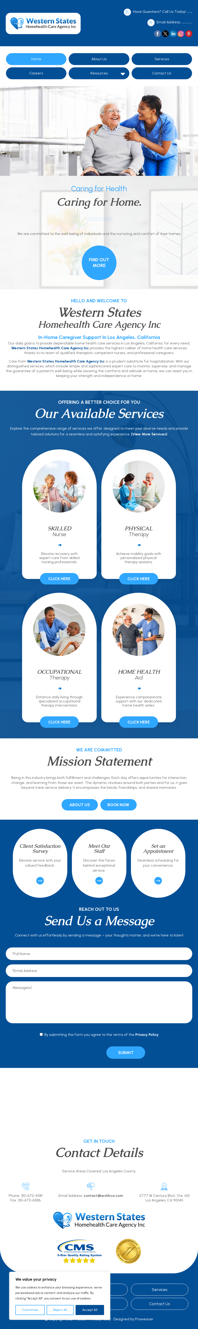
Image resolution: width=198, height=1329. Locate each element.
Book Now (118, 802)
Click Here (59, 576)
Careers (36, 71)
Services (162, 57)
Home (36, 57)
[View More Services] (149, 432)
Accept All (89, 1310)
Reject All (60, 1310)
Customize (30, 1310)
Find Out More (99, 260)
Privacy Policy (146, 1033)
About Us (99, 57)
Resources (99, 71)
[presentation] (77, 1050)
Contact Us (161, 71)
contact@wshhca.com (173, 21)
